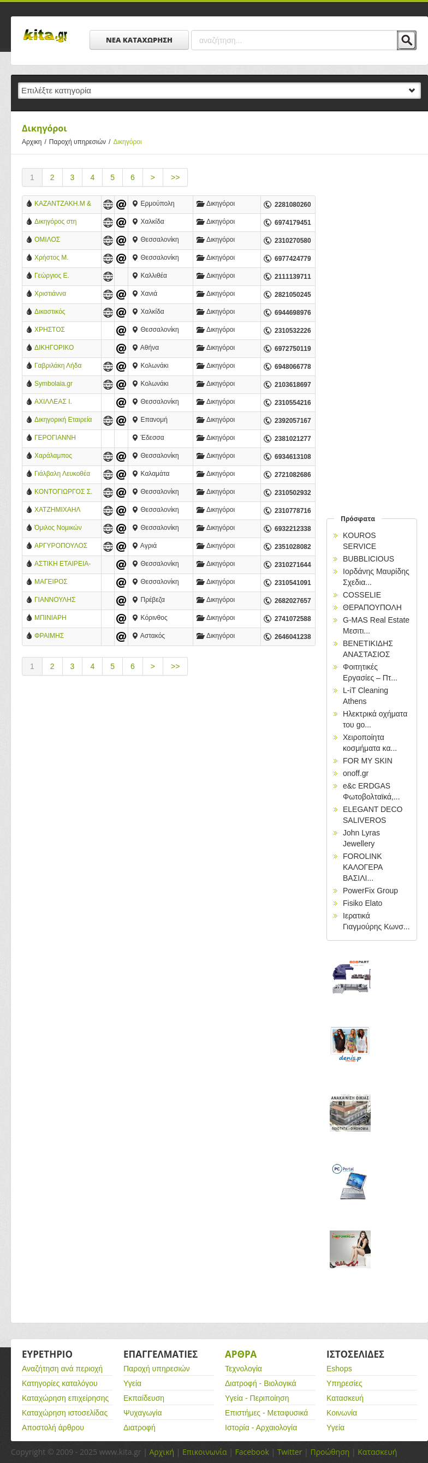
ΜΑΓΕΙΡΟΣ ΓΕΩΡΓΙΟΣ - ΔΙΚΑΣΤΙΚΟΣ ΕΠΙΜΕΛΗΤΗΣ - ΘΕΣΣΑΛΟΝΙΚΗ (57, 582)
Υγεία (132, 1383)
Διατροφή (139, 1427)
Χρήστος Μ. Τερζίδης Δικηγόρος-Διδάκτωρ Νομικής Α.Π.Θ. (61, 258)
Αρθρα (241, 1354)
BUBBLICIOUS (368, 558)
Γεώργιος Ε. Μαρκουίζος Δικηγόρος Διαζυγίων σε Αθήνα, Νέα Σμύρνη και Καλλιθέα (63, 276)
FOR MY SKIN (368, 760)
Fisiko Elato (362, 903)
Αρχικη (35, 142)
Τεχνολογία (243, 1368)
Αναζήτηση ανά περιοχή (62, 1368)
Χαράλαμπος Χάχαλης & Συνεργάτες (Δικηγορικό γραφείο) (53, 456)
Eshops (339, 1368)
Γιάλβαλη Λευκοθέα (62, 473)
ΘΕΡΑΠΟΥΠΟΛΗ (372, 607)
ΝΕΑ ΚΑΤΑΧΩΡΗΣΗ (139, 40)
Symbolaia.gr (53, 383)
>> (175, 177)
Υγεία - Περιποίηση (257, 1398)
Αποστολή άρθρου (53, 1427)
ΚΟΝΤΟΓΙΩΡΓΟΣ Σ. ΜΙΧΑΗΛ (63, 492)
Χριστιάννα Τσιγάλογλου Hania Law (62, 294)
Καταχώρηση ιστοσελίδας (65, 1412)
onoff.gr (355, 773)
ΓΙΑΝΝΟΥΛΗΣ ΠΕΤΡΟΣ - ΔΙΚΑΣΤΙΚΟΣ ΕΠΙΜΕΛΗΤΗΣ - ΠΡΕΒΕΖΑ (57, 600)
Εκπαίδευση (143, 1398)
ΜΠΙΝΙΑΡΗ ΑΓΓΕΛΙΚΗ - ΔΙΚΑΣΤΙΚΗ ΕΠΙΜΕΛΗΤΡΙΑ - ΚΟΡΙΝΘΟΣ (58, 618)
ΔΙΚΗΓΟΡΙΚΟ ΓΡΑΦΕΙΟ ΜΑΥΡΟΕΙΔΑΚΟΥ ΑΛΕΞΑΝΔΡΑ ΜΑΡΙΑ (60, 348)
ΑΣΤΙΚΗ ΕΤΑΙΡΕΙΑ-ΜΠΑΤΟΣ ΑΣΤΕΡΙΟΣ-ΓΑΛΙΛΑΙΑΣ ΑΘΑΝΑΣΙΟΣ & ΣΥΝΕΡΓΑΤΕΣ (62, 564)
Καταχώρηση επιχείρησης (65, 1398)
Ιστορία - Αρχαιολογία (261, 1427)
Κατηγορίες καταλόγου (60, 1383)
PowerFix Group (370, 890)
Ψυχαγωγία (142, 1412)
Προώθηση (329, 1452)
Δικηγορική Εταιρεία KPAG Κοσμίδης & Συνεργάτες (63, 420)
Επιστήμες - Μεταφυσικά (266, 1412)
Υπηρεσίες (344, 1383)
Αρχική (161, 1452)
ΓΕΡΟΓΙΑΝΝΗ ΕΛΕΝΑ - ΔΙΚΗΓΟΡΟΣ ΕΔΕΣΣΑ (55, 438)
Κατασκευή (345, 1398)
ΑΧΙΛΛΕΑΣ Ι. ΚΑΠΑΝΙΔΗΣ (53, 402)
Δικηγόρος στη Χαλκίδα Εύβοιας (59, 222)
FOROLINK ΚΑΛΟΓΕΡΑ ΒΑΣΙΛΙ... (363, 867)
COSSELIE (362, 594)
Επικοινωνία (204, 1452)
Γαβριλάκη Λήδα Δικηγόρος (57, 366)
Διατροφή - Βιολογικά (260, 1383)
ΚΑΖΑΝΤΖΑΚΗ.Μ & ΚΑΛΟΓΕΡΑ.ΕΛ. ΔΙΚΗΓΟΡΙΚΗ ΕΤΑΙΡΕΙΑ (62, 204)
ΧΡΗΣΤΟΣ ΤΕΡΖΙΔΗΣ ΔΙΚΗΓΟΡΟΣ (53, 330)
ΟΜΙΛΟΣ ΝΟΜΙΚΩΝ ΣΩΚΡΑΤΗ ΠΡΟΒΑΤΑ (50, 240)
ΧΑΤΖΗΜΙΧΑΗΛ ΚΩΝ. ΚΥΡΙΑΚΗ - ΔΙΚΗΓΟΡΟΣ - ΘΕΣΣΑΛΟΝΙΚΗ (59, 510)
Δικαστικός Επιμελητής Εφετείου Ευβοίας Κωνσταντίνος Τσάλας (60, 312)
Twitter (289, 1452)
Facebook (252, 1452)
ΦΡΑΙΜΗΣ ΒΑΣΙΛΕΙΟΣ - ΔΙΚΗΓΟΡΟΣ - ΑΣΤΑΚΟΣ (55, 636)
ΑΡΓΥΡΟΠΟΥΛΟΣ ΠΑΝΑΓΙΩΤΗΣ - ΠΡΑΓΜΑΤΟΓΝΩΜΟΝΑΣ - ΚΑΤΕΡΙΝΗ (63, 546)
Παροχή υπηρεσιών (81, 142)
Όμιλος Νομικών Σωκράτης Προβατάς (58, 528)
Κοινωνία (341, 1412)
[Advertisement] (169, 777)
